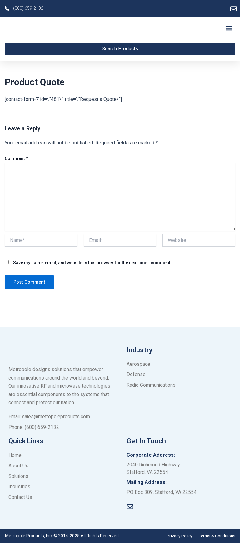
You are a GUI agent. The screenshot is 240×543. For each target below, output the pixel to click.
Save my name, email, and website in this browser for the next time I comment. (92, 264)
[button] (228, 29)
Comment (16, 160)
